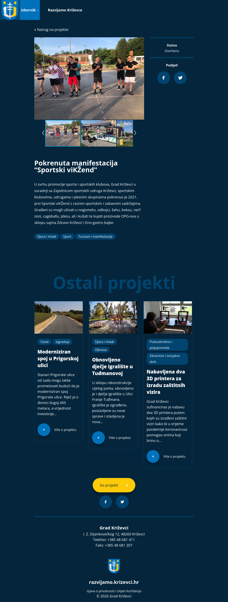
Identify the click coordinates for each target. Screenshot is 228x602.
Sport (67, 236)
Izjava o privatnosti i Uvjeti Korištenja (114, 591)
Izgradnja (62, 342)
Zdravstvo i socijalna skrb (165, 359)
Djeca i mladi (46, 236)
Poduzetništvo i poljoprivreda (161, 345)
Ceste (44, 342)
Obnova (101, 350)
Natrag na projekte (51, 29)
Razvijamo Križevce (65, 10)
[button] (140, 41)
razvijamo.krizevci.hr (114, 582)
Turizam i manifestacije (95, 236)
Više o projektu (65, 430)
